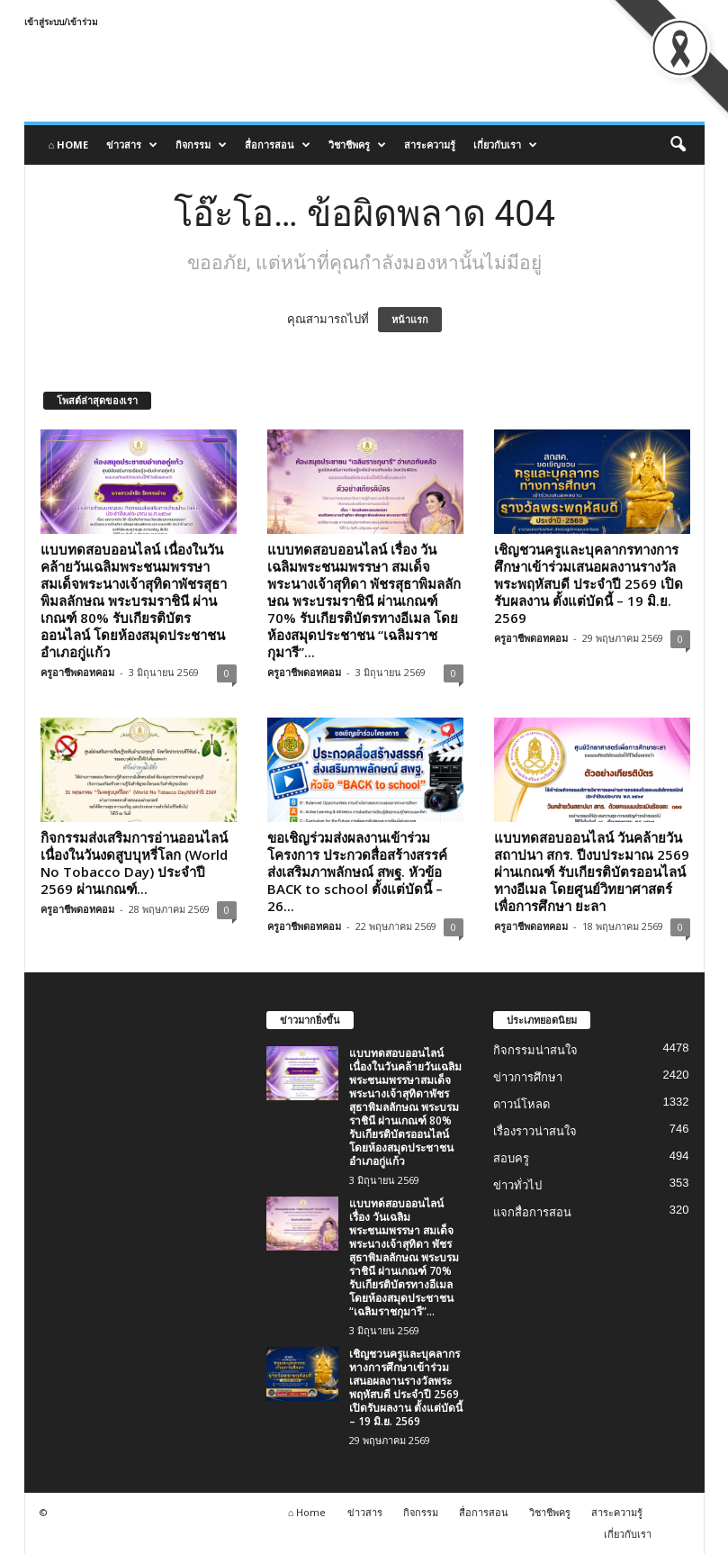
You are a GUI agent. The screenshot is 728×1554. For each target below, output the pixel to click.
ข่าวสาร (131, 145)
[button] (677, 145)
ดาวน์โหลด (521, 1104)
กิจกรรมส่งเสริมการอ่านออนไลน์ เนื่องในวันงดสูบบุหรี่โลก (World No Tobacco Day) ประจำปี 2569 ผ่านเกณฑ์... (134, 863)
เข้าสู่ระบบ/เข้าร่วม (61, 21)
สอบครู (511, 1158)
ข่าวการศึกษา (527, 1077)
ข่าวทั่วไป (517, 1185)
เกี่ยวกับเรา (505, 145)
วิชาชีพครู (357, 145)
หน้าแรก (409, 319)
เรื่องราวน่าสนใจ (535, 1131)
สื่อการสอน (277, 145)
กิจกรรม (201, 145)
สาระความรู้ (429, 144)
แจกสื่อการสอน (532, 1212)
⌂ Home (69, 144)
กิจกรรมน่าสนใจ (535, 1050)
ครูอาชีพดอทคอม (77, 672)
